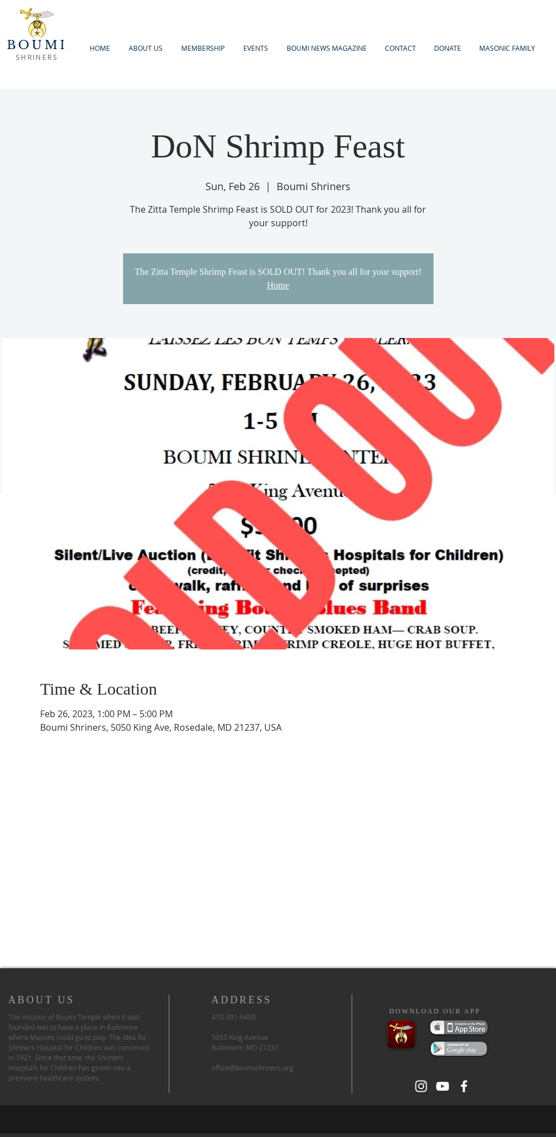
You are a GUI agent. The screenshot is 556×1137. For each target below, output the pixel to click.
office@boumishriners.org (253, 1067)
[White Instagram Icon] (421, 1086)
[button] (203, 48)
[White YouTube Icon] (442, 1086)
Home (278, 285)
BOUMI (37, 45)
